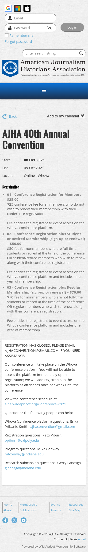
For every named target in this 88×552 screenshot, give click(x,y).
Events (55, 504)
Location (8, 175)
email (82, 539)
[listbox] (66, 116)
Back (13, 116)
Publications (28, 510)
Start (6, 160)
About (7, 510)
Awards (55, 510)
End (5, 168)
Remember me (21, 35)
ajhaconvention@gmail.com (52, 426)
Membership (28, 504)
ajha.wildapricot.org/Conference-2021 (35, 404)
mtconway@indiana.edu (24, 454)
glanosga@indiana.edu (23, 467)
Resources (76, 504)
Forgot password (18, 41)
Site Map (75, 510)
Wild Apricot (47, 546)
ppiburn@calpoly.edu (22, 440)
